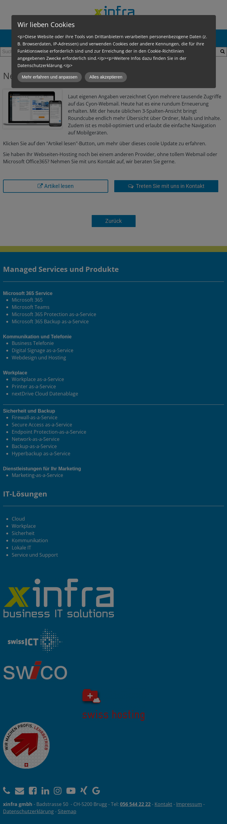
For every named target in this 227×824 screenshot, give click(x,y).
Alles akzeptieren (105, 77)
